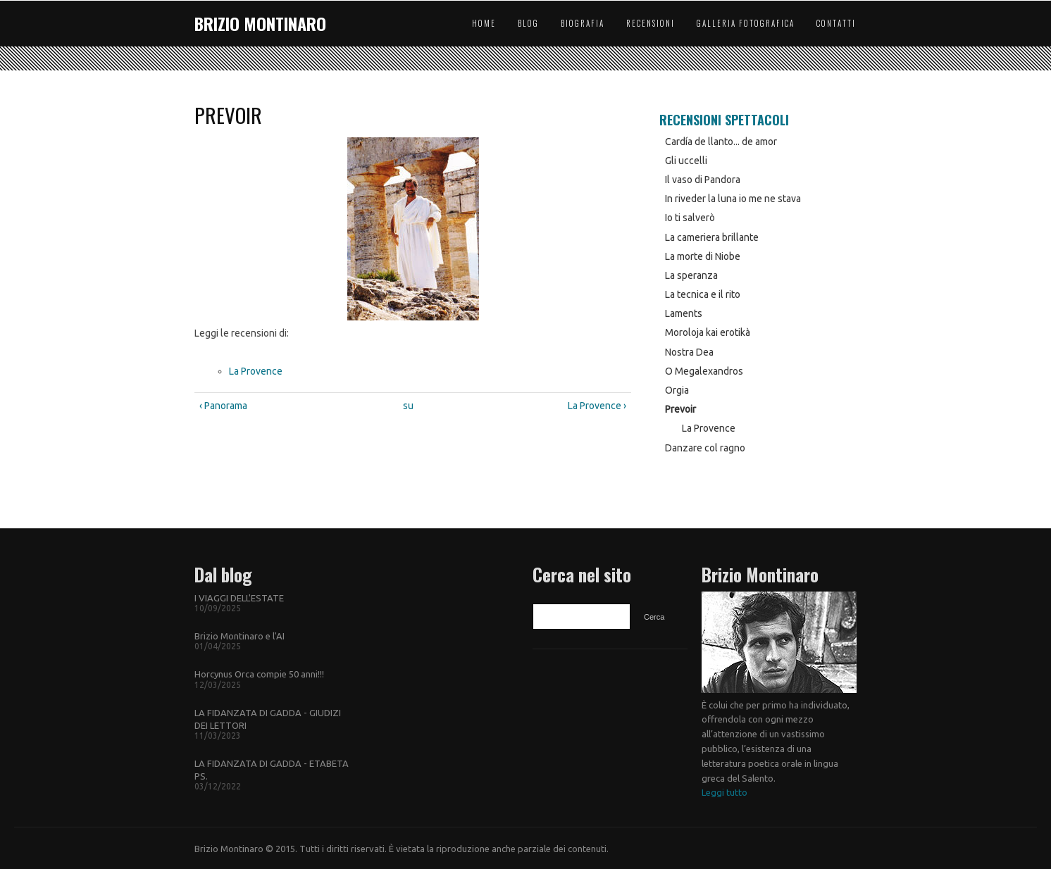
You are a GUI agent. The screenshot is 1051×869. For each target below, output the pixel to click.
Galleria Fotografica (746, 23)
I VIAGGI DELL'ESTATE (239, 598)
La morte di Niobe (702, 256)
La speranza (691, 275)
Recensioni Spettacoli (724, 120)
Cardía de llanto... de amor (721, 141)
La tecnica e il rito (702, 294)
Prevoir (680, 409)
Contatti (836, 23)
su (408, 405)
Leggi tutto (724, 792)
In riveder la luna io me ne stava (733, 198)
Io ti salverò (690, 217)
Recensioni (650, 23)
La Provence (255, 371)
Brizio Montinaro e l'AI (239, 636)
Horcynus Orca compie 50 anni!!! (259, 674)
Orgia (677, 390)
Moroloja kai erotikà (707, 332)
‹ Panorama (223, 405)
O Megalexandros (704, 371)
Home (484, 23)
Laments (683, 313)
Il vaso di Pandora (702, 179)
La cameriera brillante (712, 237)
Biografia (582, 23)
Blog (528, 23)
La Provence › (597, 405)
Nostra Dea (689, 352)
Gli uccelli (686, 160)
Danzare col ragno (705, 448)
